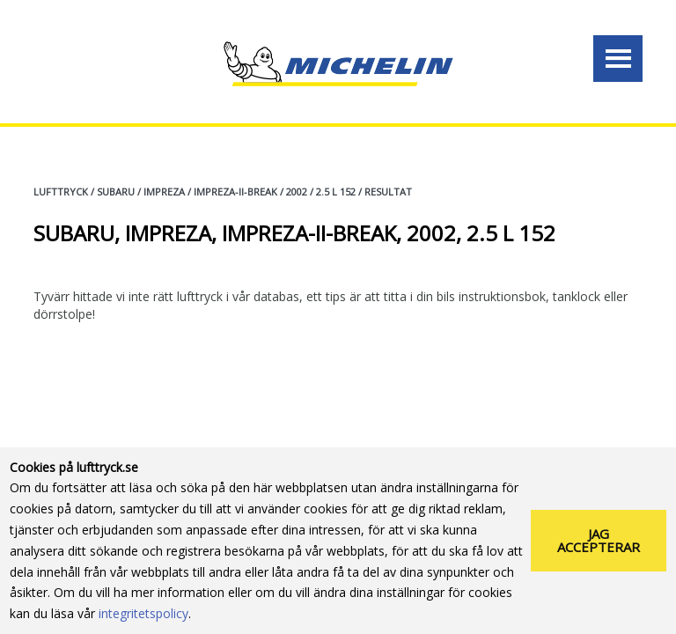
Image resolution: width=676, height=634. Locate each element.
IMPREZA (164, 191)
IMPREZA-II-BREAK (235, 191)
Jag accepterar (598, 540)
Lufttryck (60, 191)
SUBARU (116, 191)
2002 (296, 191)
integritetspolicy (143, 613)
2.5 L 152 (336, 191)
